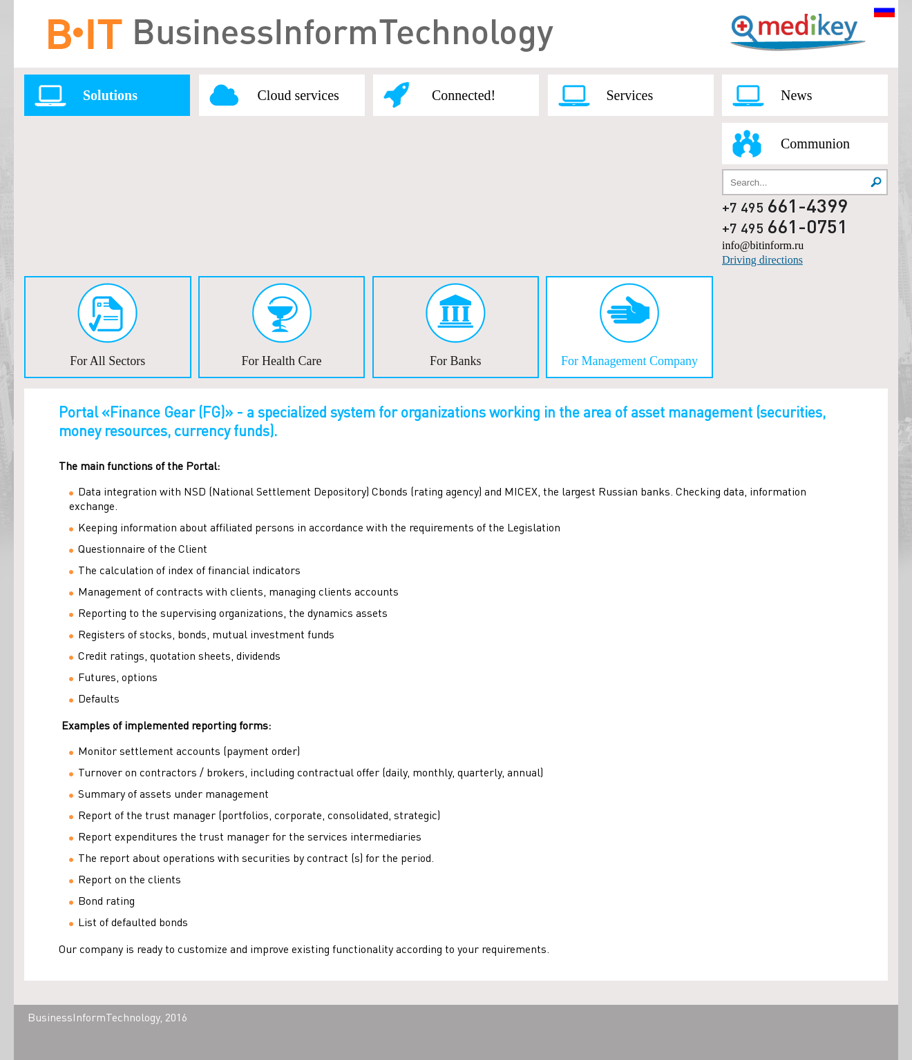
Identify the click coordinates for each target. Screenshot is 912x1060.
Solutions (110, 95)
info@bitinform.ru (763, 245)
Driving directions (762, 260)
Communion (815, 143)
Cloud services (298, 95)
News (797, 95)
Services (630, 95)
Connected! (463, 95)
